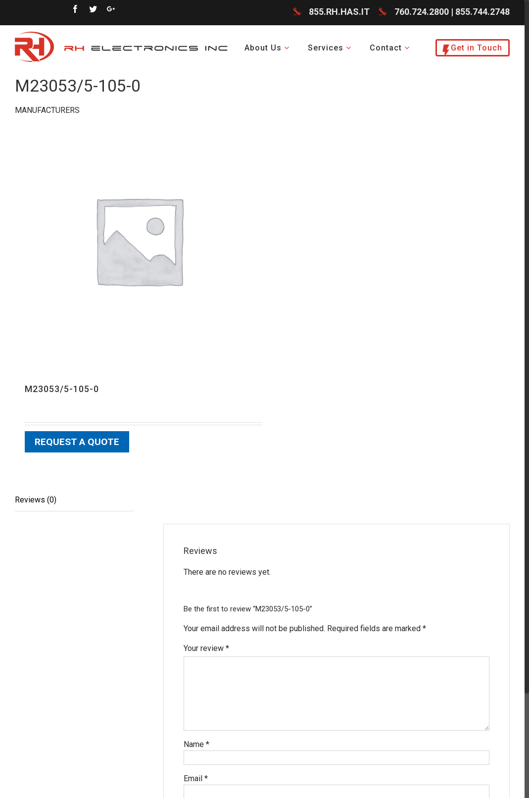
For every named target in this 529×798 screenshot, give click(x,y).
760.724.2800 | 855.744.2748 (452, 12)
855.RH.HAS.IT (339, 12)
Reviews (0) (35, 499)
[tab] (74, 500)
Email (196, 778)
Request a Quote (77, 442)
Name (196, 744)
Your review (206, 648)
